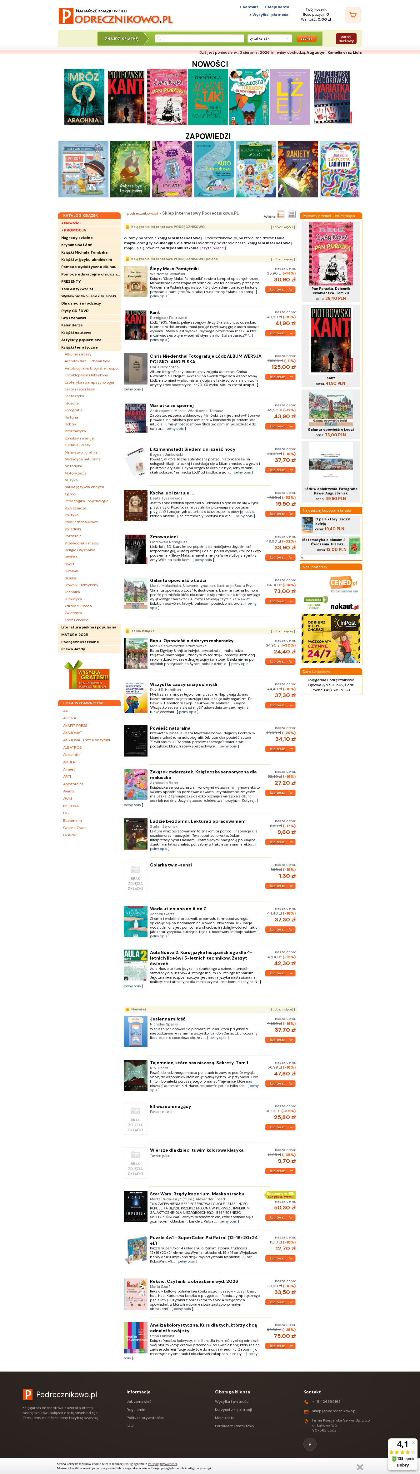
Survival (71, 570)
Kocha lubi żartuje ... (172, 493)
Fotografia (73, 410)
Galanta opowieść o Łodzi (178, 580)
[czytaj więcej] (213, 248)
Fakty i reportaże (79, 389)
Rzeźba (71, 556)
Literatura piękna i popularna (88, 627)
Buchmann (72, 820)
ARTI (67, 776)
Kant (155, 312)
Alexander (72, 754)
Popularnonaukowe (81, 521)
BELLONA (71, 805)
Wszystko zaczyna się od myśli (183, 684)
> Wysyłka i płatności (269, 14)
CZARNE (70, 834)
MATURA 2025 (74, 634)
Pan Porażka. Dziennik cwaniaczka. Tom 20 (331, 290)
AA (65, 710)
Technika (72, 591)
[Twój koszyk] (353, 15)
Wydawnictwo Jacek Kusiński (88, 296)
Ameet (69, 769)
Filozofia (72, 403)
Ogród (70, 494)
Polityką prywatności (162, 1464)
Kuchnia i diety (78, 445)
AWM (67, 798)
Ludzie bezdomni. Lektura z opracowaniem (198, 821)
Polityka (71, 515)
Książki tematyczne (79, 347)
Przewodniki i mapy (81, 543)
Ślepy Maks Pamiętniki (174, 268)
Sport (70, 564)
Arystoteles (73, 784)
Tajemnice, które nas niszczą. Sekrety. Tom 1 (199, 1062)
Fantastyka (74, 396)
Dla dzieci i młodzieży (81, 303)
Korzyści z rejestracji (233, 1409)
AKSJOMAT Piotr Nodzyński (86, 739)
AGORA (70, 718)
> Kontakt (249, 6)
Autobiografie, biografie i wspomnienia (93, 368)
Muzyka (71, 480)
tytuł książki (259, 38)
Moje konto (224, 1417)
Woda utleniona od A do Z (178, 908)
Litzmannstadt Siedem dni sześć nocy (192, 449)
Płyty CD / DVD (75, 310)
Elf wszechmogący (170, 1106)
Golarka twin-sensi (171, 865)
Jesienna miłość (168, 1019)
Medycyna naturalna (83, 459)
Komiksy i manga (79, 438)
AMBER (69, 762)
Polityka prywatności (145, 1417)
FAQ (130, 1425)
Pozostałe (73, 536)
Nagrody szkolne (77, 237)
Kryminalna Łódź (76, 244)
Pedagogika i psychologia (87, 501)
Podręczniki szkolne (80, 641)
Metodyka (73, 466)
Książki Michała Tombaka (84, 252)
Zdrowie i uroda (78, 605)
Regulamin (136, 1409)
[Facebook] (310, 1444)
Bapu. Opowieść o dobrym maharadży (191, 640)
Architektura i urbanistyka (87, 361)
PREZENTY (71, 281)
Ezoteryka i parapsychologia (89, 382)
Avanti (68, 791)
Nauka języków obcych (84, 486)
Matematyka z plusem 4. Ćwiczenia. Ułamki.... (324, 542)
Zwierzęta (73, 612)
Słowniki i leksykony (81, 585)
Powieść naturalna (170, 728)
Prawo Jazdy (73, 649)
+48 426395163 (326, 1401)
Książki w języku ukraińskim (86, 259)
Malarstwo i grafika (81, 452)
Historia (71, 417)
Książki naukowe (76, 332)
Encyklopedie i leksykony (86, 375)
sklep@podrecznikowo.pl (334, 1410)
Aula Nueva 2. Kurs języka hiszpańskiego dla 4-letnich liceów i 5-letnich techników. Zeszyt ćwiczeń (201, 958)
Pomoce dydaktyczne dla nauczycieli (91, 266)
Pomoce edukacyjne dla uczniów (91, 274)
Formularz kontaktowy (234, 1425)
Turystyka (73, 599)
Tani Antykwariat (77, 288)
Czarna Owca (75, 827)
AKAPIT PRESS (75, 725)
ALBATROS (72, 747)
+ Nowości (70, 223)
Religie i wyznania (80, 550)
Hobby (71, 424)
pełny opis (158, 296)
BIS (66, 813)
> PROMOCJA (73, 230)
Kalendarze (72, 325)
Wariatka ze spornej (172, 405)
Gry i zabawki (73, 317)
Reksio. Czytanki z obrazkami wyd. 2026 (194, 1281)
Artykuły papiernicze (81, 339)
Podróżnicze (75, 508)
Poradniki (73, 529)
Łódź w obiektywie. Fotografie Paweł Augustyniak (331, 491)
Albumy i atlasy (78, 354)
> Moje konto (277, 6)
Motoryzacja (76, 473)
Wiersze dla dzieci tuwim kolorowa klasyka (196, 1150)
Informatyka (75, 431)
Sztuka (70, 578)
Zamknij (360, 1467)
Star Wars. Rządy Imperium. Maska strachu (197, 1194)
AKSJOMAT (72, 732)
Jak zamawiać (139, 1401)
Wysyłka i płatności (232, 1401)
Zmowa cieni (164, 536)
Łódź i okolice (76, 620)
